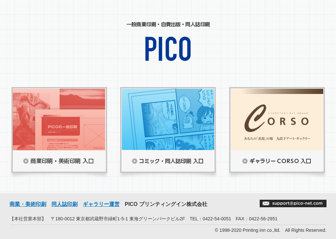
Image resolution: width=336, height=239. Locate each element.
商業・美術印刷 (27, 204)
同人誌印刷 (64, 204)
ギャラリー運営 (101, 204)
